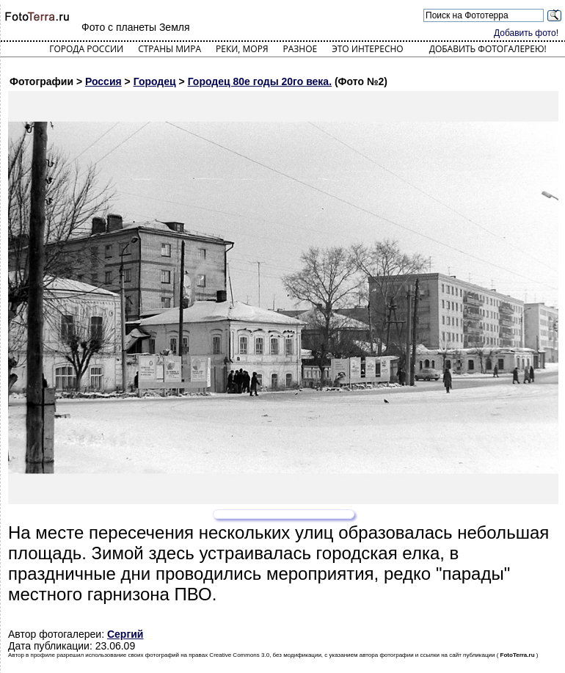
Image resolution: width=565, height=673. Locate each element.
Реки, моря (242, 49)
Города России (86, 49)
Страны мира (169, 49)
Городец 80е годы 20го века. (260, 81)
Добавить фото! (526, 33)
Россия (103, 81)
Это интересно (368, 49)
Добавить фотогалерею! (488, 49)
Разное (300, 49)
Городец (155, 81)
